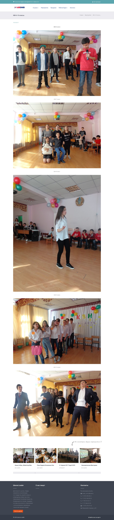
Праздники (53, 7)
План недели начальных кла (45, 465)
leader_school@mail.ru (87, 493)
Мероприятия (44, 7)
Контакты (72, 7)
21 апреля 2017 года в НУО (67, 465)
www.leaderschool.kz (87, 491)
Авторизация (96, 2)
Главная (81, 15)
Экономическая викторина (89, 465)
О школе (36, 7)
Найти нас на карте (94, 517)
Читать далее (18, 511)
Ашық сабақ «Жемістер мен (23, 465)
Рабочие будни (63, 7)
